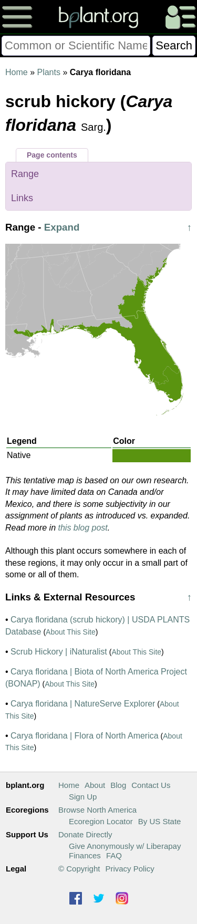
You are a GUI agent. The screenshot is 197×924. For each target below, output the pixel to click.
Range (25, 174)
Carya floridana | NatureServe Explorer (83, 703)
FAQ (114, 855)
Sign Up (83, 796)
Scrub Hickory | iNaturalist (59, 651)
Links (22, 198)
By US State (159, 821)
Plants (48, 72)
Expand (62, 227)
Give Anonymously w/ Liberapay (125, 846)
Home (16, 72)
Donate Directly (85, 834)
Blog (118, 785)
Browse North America (97, 809)
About (95, 785)
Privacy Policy (129, 868)
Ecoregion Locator (101, 821)
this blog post (83, 527)
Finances (85, 855)
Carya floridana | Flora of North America (85, 735)
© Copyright (79, 868)
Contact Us (150, 785)
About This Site (71, 632)
